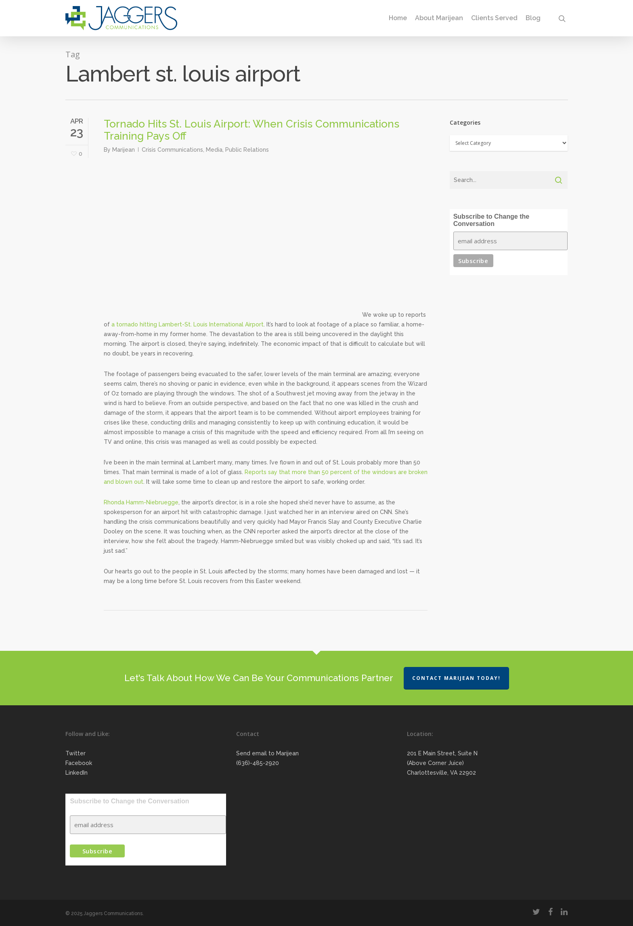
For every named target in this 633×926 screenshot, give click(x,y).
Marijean (123, 149)
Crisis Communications (172, 149)
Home (398, 18)
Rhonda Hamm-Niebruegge (141, 502)
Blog (533, 18)
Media (214, 149)
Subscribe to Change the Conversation (491, 220)
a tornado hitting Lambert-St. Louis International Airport (187, 324)
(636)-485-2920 (257, 763)
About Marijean (439, 18)
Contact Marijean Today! (456, 678)
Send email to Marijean (267, 753)
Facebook (78, 763)
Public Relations (247, 149)
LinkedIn (76, 772)
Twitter (75, 753)
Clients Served (494, 18)
